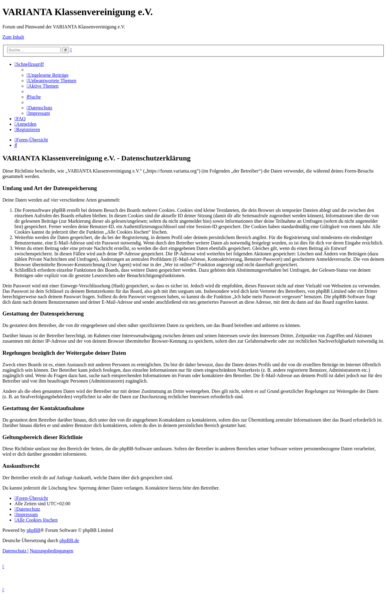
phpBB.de (69, 540)
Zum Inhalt (13, 37)
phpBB (33, 530)
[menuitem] (48, 75)
